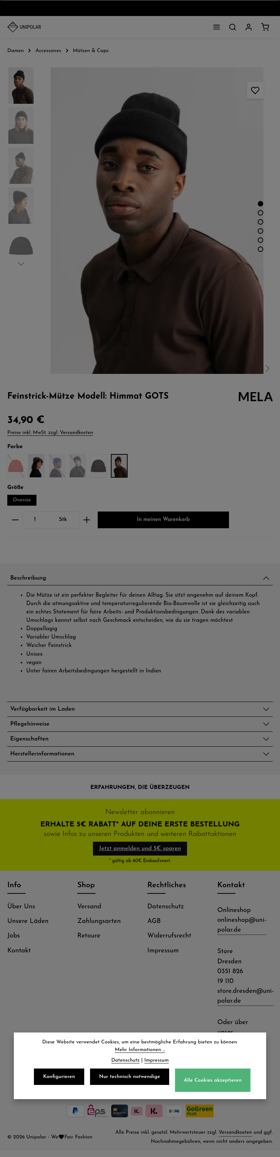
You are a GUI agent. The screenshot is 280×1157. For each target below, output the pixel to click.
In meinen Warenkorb (163, 520)
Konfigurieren (59, 1078)
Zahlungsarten (99, 927)
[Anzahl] (35, 520)
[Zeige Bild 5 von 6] (260, 240)
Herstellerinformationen (46, 759)
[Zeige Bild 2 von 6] (260, 213)
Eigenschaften (32, 743)
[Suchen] (232, 27)
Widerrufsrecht (169, 941)
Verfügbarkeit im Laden (46, 711)
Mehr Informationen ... (140, 1051)
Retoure (88, 941)
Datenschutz (165, 912)
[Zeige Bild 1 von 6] (260, 203)
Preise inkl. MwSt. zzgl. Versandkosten (50, 432)
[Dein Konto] (248, 27)
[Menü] (216, 27)
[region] (140, 220)
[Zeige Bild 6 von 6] (260, 249)
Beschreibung (30, 579)
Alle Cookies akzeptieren (213, 1081)
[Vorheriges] (251, 368)
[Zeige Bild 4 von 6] (260, 231)
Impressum (163, 956)
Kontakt (19, 956)
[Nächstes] (266, 368)
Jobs (13, 941)
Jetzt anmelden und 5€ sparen (140, 854)
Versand (89, 912)
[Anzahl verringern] (15, 520)
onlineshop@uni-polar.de (242, 931)
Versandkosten (235, 1138)
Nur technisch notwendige (129, 1078)
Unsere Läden (27, 927)
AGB (154, 927)
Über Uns (21, 912)
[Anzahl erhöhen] (87, 520)
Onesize (22, 500)
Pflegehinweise (32, 727)
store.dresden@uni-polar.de (245, 1002)
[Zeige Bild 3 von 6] (260, 222)
